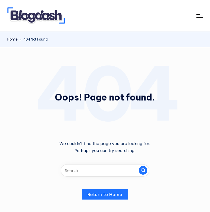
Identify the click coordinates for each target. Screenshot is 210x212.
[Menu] (199, 16)
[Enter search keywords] (105, 170)
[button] (143, 170)
